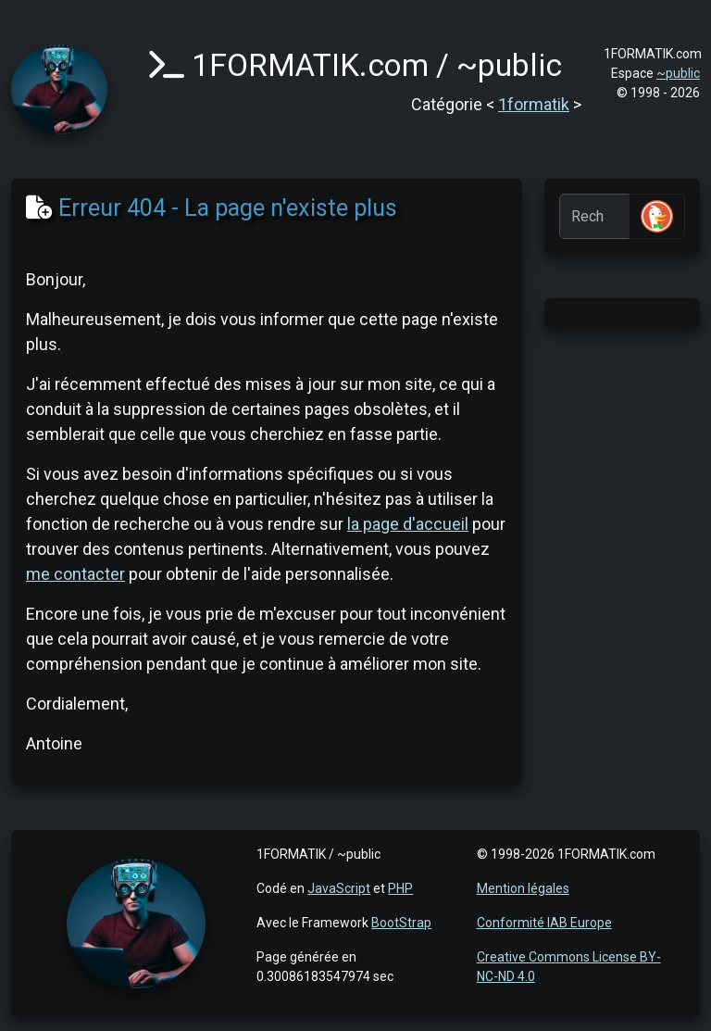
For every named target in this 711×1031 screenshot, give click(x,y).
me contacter (75, 574)
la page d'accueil (407, 524)
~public (678, 73)
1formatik (533, 104)
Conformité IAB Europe (544, 922)
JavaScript (338, 888)
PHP (400, 888)
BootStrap (401, 922)
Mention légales (523, 888)
